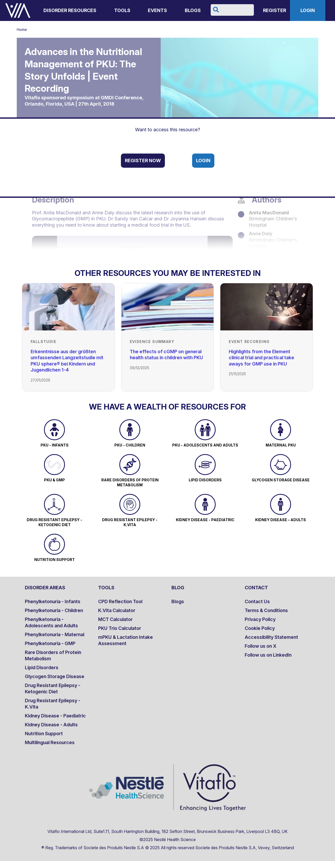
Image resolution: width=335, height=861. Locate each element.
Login (307, 10)
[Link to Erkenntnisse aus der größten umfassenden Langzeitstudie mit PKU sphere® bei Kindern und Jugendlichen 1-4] (68, 306)
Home (22, 29)
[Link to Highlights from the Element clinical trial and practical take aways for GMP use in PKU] (266, 306)
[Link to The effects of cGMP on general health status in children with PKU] (167, 306)
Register (274, 10)
